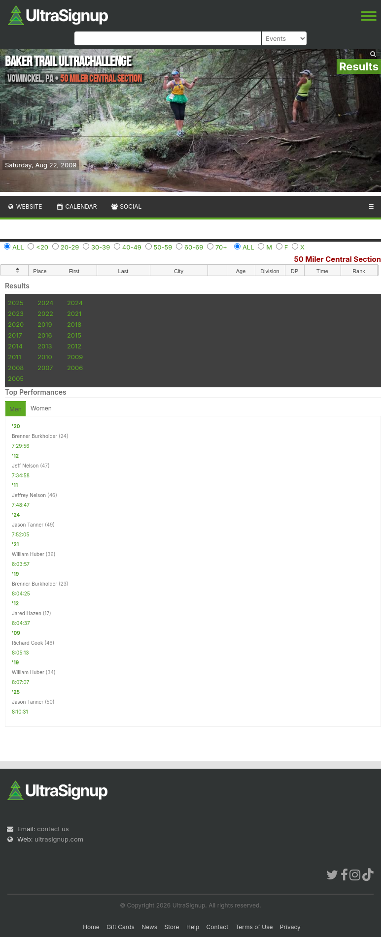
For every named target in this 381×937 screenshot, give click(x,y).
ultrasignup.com (59, 839)
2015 (74, 335)
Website (24, 206)
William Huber (28, 554)
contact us (53, 829)
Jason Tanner (27, 525)
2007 (45, 368)
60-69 (193, 247)
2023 (16, 313)
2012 (74, 346)
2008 (16, 368)
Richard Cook (27, 643)
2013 (44, 346)
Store (172, 927)
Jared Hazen (26, 613)
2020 (16, 324)
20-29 (70, 247)
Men (15, 409)
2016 (44, 335)
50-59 (163, 247)
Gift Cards (120, 927)
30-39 (100, 247)
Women (41, 408)
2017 (15, 335)
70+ (221, 247)
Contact (218, 927)
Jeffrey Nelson (29, 495)
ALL (18, 247)
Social (125, 206)
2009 (75, 357)
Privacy (290, 927)
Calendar (76, 206)
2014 (15, 346)
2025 (16, 303)
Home (91, 927)
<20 (42, 247)
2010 (44, 357)
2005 (16, 378)
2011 (14, 357)
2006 (75, 368)
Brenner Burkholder (34, 436)
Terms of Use (254, 927)
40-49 (131, 247)
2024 (45, 303)
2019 (44, 324)
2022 (45, 313)
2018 (74, 324)
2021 (74, 313)
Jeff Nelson (25, 465)
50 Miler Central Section (337, 259)
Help (192, 927)
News (149, 927)
